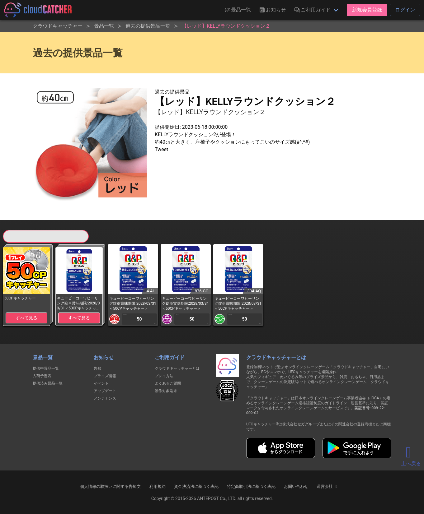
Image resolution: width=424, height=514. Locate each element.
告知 (97, 368)
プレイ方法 (164, 376)
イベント (101, 383)
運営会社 (328, 486)
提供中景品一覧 (46, 368)
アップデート (105, 391)
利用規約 (157, 486)
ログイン (405, 10)
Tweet (161, 149)
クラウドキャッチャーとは (177, 368)
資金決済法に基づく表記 (196, 486)
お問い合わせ (296, 486)
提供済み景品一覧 (48, 383)
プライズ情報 (105, 376)
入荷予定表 (42, 376)
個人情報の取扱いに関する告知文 (110, 486)
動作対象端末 (166, 391)
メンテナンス (105, 398)
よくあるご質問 (168, 383)
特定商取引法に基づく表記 (251, 486)
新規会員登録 (367, 10)
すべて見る (26, 317)
